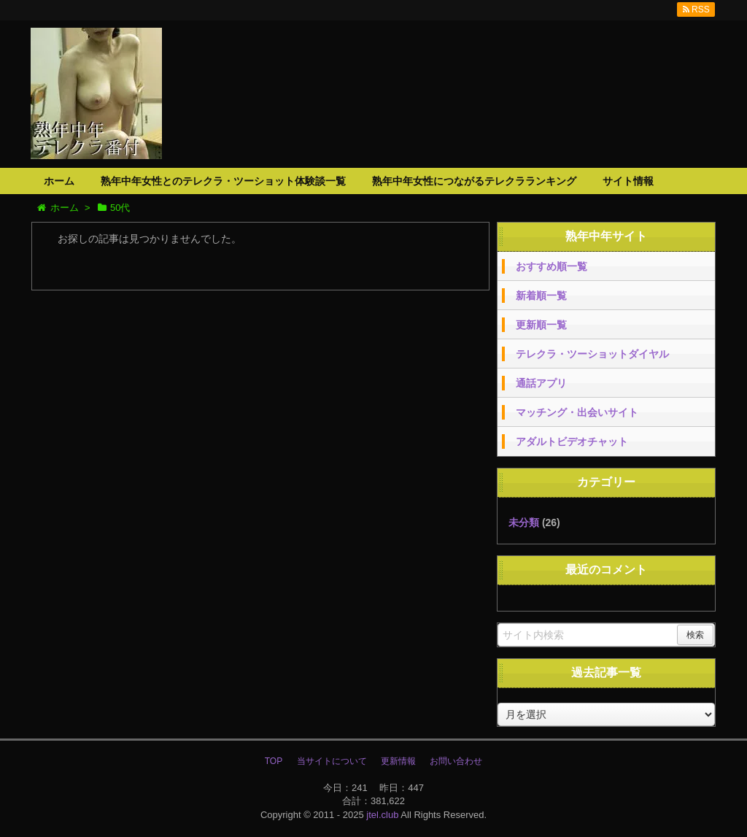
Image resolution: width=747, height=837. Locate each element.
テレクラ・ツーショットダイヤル (592, 354)
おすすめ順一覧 (551, 266)
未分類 (523, 522)
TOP (273, 761)
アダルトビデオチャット (572, 441)
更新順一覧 (541, 325)
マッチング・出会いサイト (577, 412)
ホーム (59, 181)
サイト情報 (628, 181)
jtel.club (382, 814)
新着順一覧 (541, 295)
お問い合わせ (456, 761)
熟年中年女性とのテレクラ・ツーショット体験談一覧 (223, 181)
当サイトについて (332, 761)
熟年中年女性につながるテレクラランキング (474, 181)
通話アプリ (541, 383)
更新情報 (398, 761)
